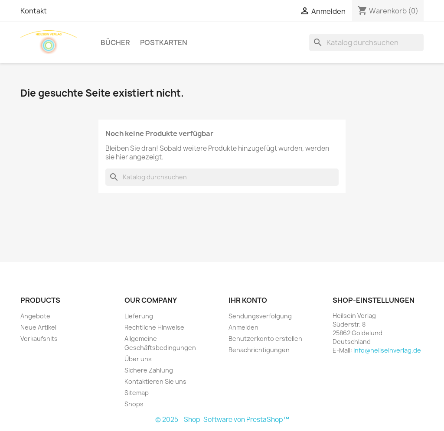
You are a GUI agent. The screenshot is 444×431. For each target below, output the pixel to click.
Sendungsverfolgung (260, 316)
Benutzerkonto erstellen (265, 338)
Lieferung (138, 316)
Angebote (35, 316)
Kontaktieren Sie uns (155, 381)
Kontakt (33, 11)
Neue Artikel (38, 327)
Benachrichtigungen (259, 350)
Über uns (138, 359)
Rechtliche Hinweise (154, 327)
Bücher (115, 42)
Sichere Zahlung (148, 370)
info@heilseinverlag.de (387, 350)
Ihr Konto (248, 300)
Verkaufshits (39, 338)
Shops (134, 404)
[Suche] (366, 42)
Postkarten (163, 42)
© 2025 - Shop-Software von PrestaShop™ (222, 419)
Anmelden (243, 327)
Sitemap (136, 393)
